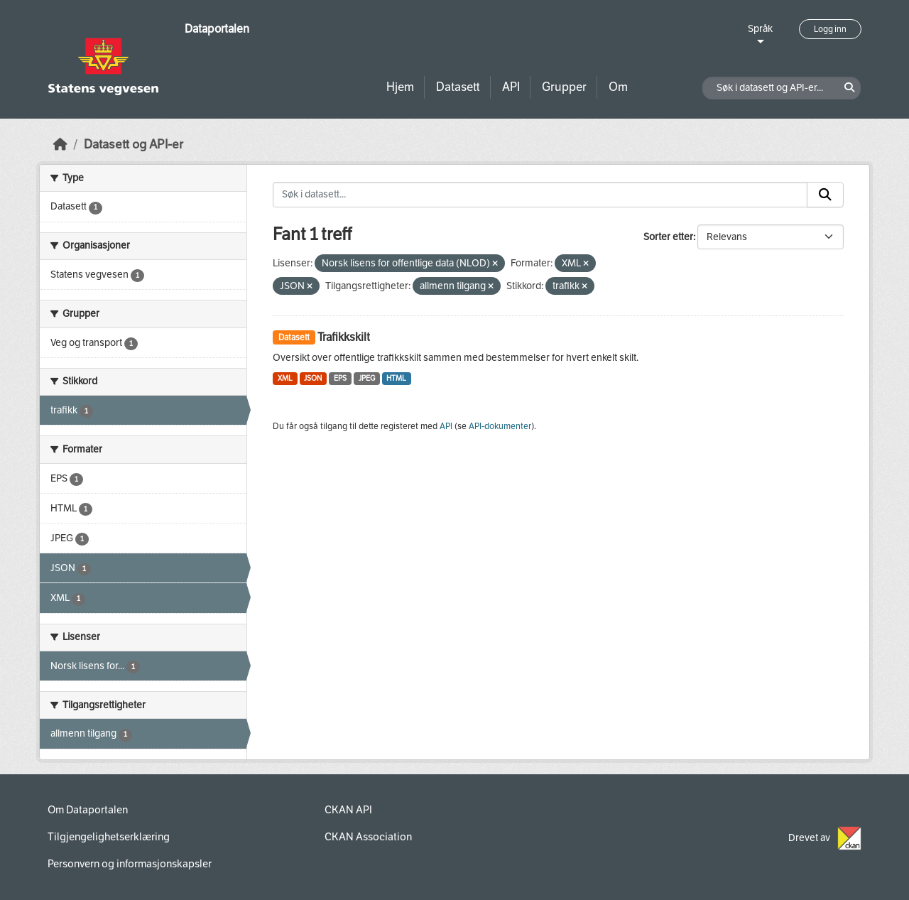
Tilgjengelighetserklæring (109, 836)
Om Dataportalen (88, 809)
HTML (396, 378)
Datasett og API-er (133, 144)
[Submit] (825, 194)
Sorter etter (668, 237)
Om (618, 87)
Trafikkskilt (343, 337)
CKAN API (348, 809)
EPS (340, 378)
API (511, 87)
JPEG (367, 378)
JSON (313, 378)
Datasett (458, 87)
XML (285, 378)
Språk (760, 29)
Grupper (564, 87)
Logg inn (830, 29)
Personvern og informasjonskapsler (130, 863)
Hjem (400, 87)
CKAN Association (368, 836)
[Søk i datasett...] (540, 194)
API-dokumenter (500, 426)
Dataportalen (217, 29)
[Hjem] (60, 144)
